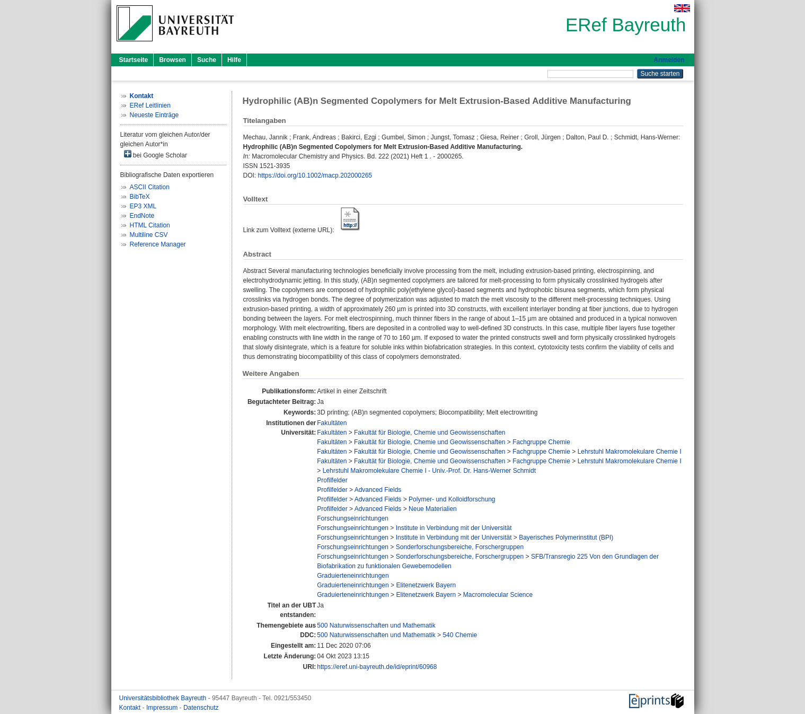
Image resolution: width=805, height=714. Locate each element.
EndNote (142, 215)
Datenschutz (201, 707)
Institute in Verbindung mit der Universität (454, 528)
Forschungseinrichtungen (352, 518)
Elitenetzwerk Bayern (426, 585)
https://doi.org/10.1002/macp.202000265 (315, 175)
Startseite (133, 60)
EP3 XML (143, 206)
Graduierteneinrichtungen (352, 575)
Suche (206, 60)
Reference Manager (158, 244)
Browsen (172, 60)
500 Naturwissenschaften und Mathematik (376, 625)
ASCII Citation (150, 187)
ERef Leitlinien (150, 105)
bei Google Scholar (155, 154)
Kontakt (131, 707)
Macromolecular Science (498, 594)
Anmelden (668, 60)
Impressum (163, 707)
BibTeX (140, 196)
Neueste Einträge (154, 115)
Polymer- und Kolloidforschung (452, 499)
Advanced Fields (378, 489)
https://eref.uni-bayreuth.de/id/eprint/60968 (377, 667)
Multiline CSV (149, 235)
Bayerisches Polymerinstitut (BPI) (566, 537)
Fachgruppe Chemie (541, 442)
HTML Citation (150, 225)
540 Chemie (460, 635)
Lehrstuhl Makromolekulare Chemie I (630, 451)
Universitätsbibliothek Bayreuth (163, 698)
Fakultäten (332, 423)
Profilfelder (332, 480)
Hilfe (234, 60)
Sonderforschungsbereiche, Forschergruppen (460, 547)
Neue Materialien (433, 509)
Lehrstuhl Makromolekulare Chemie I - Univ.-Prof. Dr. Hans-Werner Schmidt (429, 470)
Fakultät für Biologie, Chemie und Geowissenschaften (430, 432)
